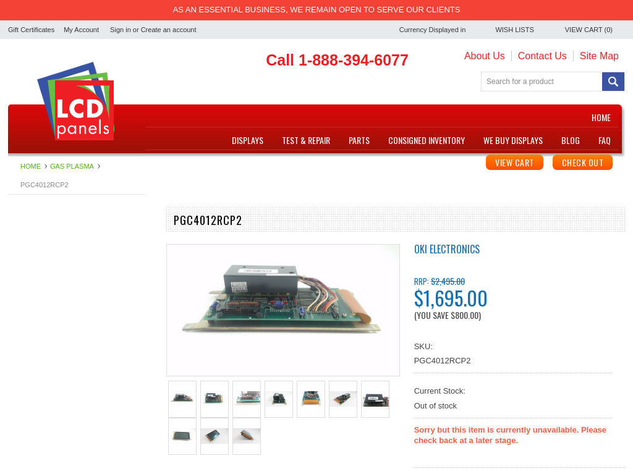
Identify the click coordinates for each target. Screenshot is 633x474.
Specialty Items (35, 342)
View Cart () (589, 29)
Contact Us (542, 56)
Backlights (26, 237)
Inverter (21, 289)
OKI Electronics (447, 249)
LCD (16, 300)
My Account (81, 29)
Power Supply (32, 310)
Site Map (599, 56)
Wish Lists (514, 29)
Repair (20, 321)
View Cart (514, 162)
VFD (16, 373)
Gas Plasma (30, 279)
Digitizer (22, 258)
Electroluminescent (42, 269)
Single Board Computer (49, 331)
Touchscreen (31, 352)
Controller (25, 248)
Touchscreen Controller (49, 363)
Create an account (169, 29)
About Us (484, 56)
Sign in (120, 29)
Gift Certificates (31, 29)
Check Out (583, 162)
